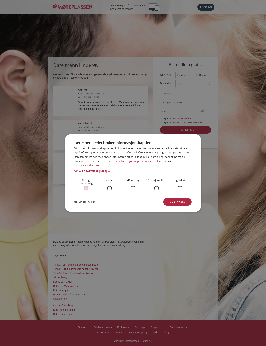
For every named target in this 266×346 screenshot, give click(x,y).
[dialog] (133, 173)
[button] (133, 171)
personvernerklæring (86, 165)
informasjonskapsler (131, 160)
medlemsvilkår (153, 160)
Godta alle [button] (177, 201)
